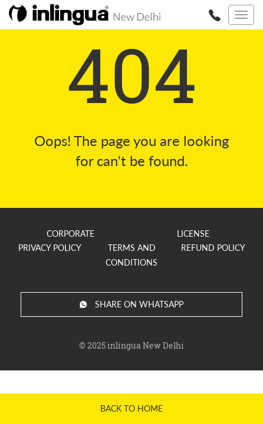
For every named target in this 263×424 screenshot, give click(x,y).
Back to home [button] (131, 408)
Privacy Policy (49, 248)
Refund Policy (213, 248)
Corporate (70, 233)
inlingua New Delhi (145, 345)
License (193, 233)
